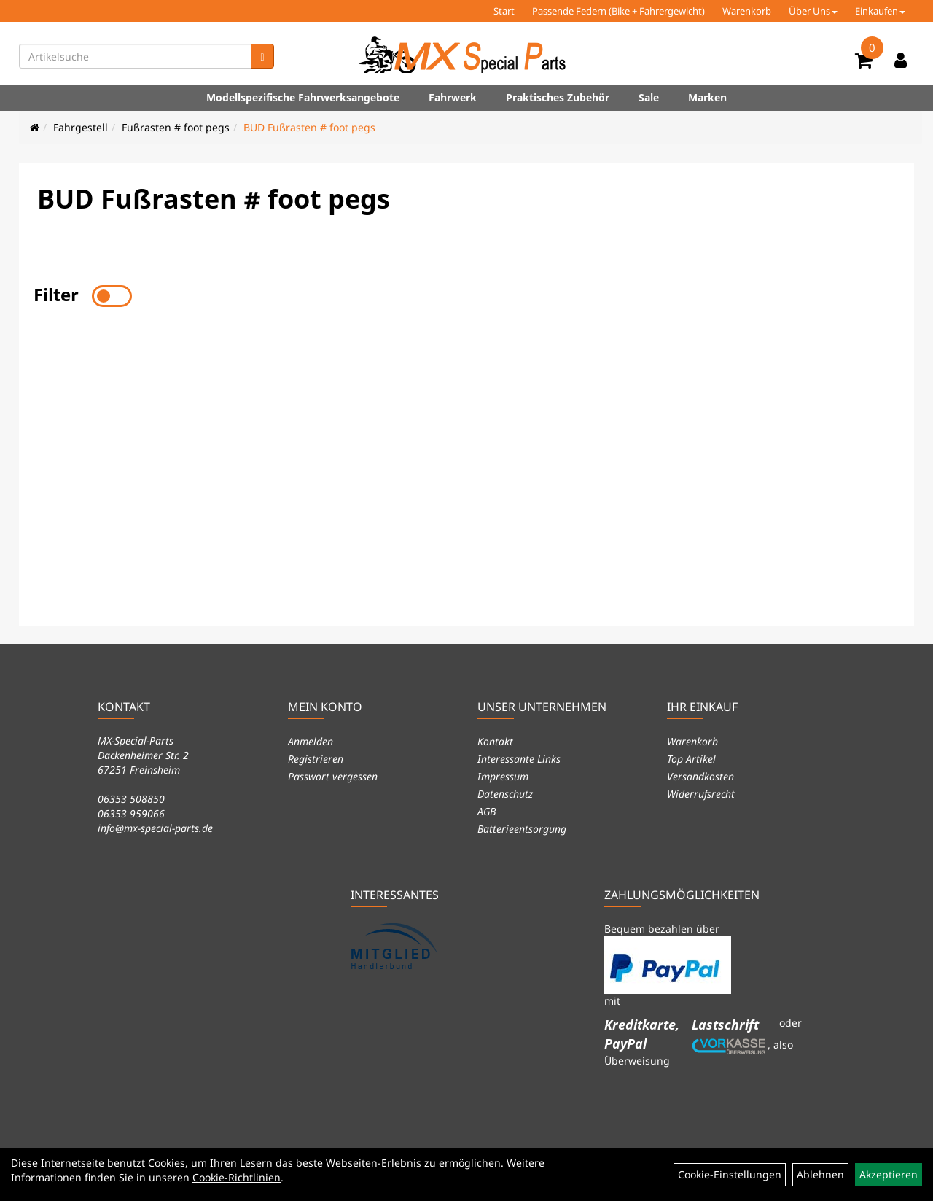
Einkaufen (880, 11)
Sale (649, 97)
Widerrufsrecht (701, 794)
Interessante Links (519, 759)
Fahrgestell (80, 127)
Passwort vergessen (333, 776)
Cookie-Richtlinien (236, 1177)
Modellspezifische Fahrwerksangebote (302, 97)
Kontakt (495, 741)
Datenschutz (505, 794)
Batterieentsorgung (521, 829)
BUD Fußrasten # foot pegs (309, 127)
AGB (486, 811)
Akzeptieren (888, 1174)
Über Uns (813, 11)
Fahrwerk (453, 97)
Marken (707, 97)
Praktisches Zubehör (557, 97)
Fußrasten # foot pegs (176, 127)
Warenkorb (746, 11)
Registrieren (315, 759)
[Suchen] (262, 56)
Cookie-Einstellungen (729, 1174)
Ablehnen (820, 1174)
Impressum (502, 776)
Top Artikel (691, 759)
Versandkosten (700, 776)
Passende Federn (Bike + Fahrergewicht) (618, 11)
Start (504, 11)
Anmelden (310, 741)
